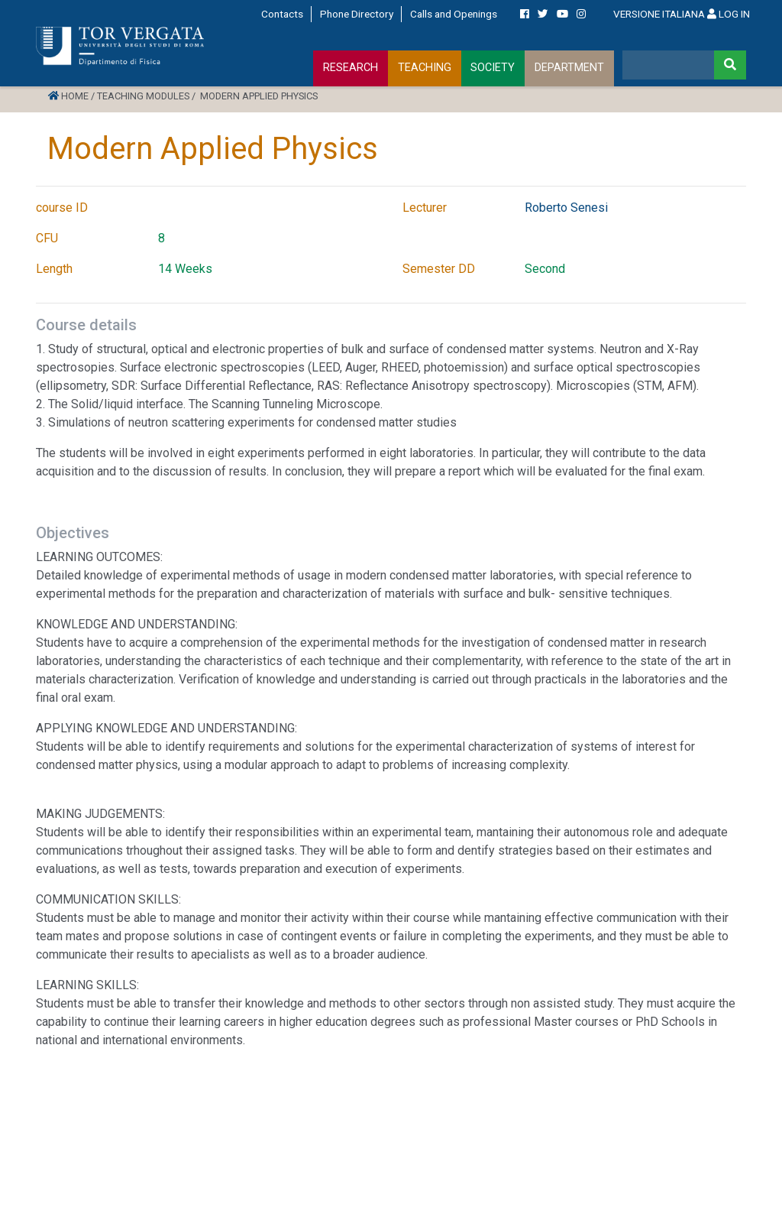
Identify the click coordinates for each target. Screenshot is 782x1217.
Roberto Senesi (566, 207)
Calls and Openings (453, 14)
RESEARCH (350, 67)
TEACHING (424, 67)
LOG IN (728, 14)
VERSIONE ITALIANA (659, 14)
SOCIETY (492, 67)
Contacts (282, 14)
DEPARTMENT (569, 67)
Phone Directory (356, 14)
